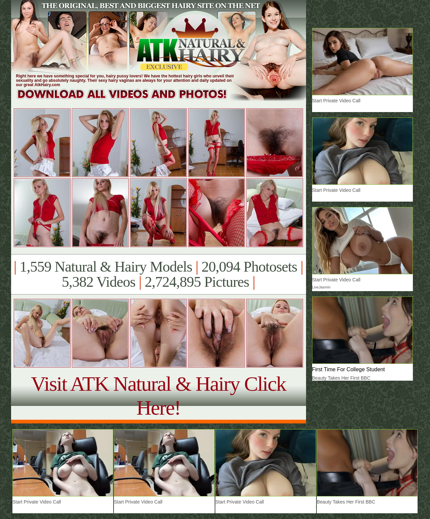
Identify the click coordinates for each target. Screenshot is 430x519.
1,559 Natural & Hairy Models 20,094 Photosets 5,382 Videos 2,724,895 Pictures (158, 274)
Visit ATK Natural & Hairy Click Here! (158, 395)
